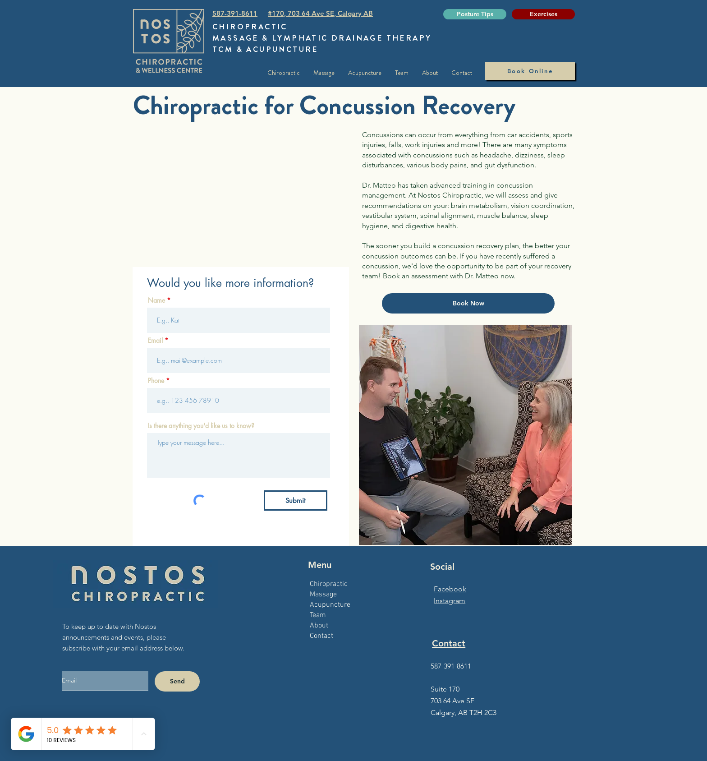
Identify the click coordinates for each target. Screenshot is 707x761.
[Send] (177, 681)
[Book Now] (468, 303)
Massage (323, 594)
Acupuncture (330, 604)
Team (318, 615)
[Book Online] (530, 71)
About (319, 625)
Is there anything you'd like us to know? (201, 426)
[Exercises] (543, 14)
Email (155, 340)
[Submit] (295, 500)
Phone (156, 381)
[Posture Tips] (474, 14)
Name (156, 300)
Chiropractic (329, 584)
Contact (321, 636)
